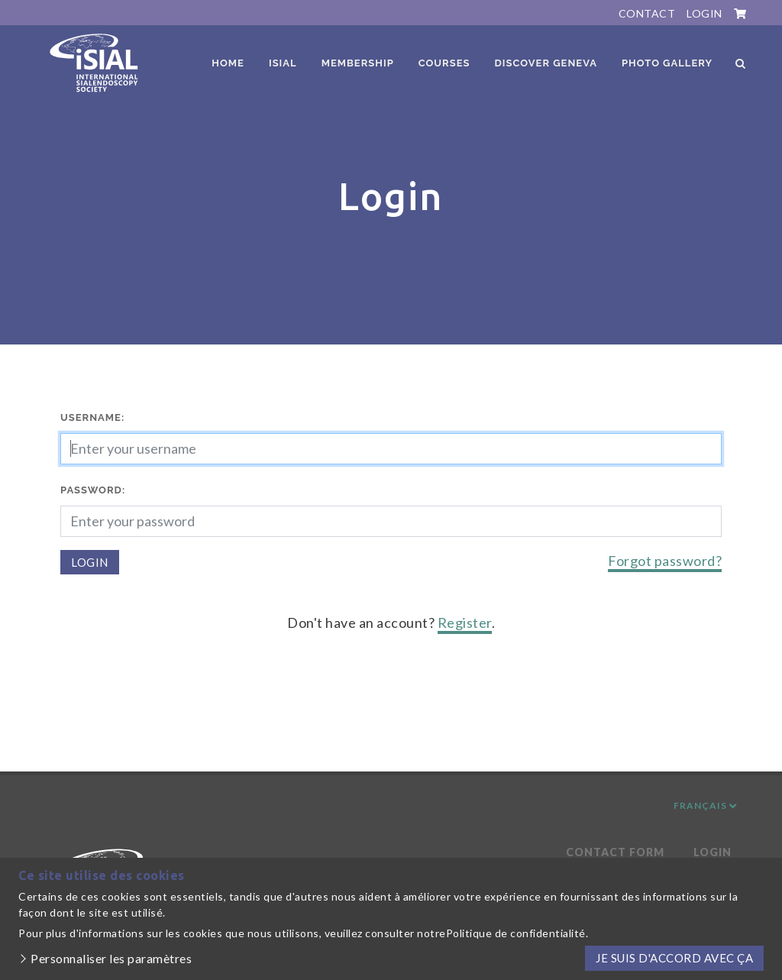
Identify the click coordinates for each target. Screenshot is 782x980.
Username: (92, 417)
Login (704, 13)
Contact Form (615, 852)
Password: (92, 490)
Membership (358, 63)
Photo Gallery (667, 63)
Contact (647, 13)
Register (465, 622)
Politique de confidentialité (516, 933)
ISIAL (283, 63)
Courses (444, 63)
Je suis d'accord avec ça (674, 958)
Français (705, 806)
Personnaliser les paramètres (111, 958)
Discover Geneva (546, 63)
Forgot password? (665, 560)
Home (228, 63)
